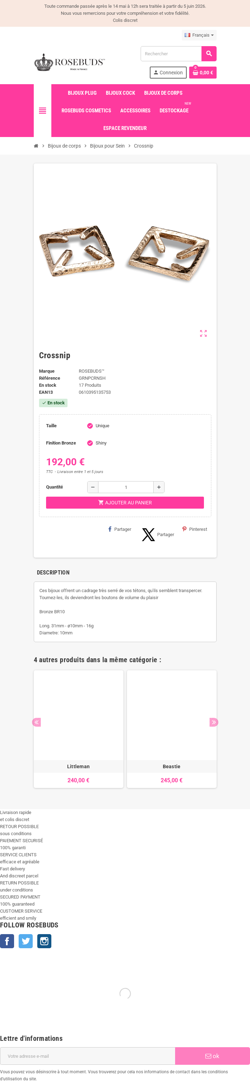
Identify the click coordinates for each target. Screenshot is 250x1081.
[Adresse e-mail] (87, 1056)
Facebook (7, 941)
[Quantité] (126, 487)
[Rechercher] (178, 53)
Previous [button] (36, 722)
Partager (119, 529)
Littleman (78, 766)
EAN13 (46, 392)
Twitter (26, 941)
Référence (49, 378)
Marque (47, 371)
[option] (78, 729)
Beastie (172, 766)
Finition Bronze (61, 443)
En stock (47, 385)
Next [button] (214, 722)
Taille (51, 425)
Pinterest (194, 529)
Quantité (54, 487)
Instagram (44, 941)
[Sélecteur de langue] (199, 35)
